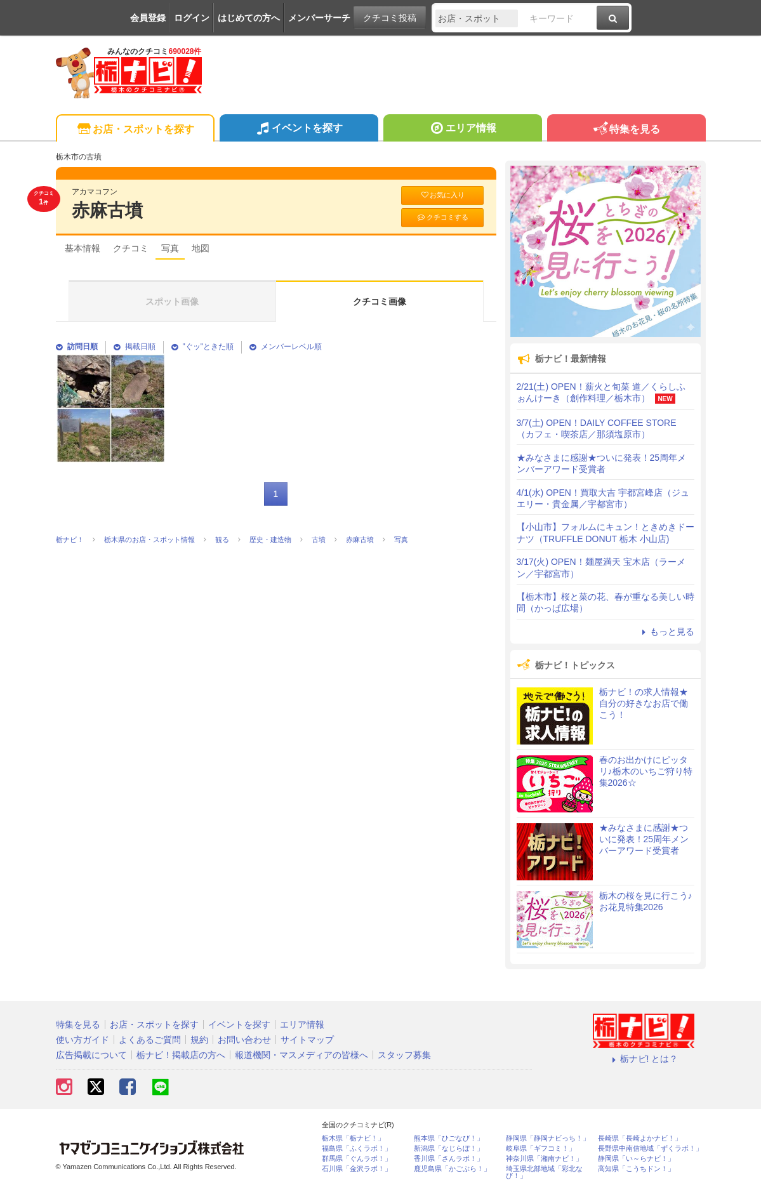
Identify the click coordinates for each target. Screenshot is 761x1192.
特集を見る (626, 129)
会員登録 (148, 18)
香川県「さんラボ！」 (449, 1158)
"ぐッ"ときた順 (202, 346)
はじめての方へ (249, 18)
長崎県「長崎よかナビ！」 (640, 1138)
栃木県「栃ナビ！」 (353, 1138)
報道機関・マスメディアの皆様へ (301, 1055)
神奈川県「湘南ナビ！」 (544, 1158)
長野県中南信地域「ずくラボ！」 (650, 1148)
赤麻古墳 (107, 210)
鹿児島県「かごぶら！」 (452, 1168)
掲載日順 (135, 346)
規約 (199, 1040)
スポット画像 (172, 301)
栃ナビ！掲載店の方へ (180, 1055)
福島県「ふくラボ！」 (357, 1148)
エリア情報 (462, 129)
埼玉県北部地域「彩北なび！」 (544, 1172)
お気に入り (442, 195)
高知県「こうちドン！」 (636, 1168)
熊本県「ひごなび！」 (449, 1138)
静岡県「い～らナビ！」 (636, 1158)
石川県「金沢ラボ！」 (357, 1168)
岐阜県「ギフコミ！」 (541, 1148)
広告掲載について (91, 1055)
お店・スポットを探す (135, 129)
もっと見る (666, 631)
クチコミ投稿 (389, 18)
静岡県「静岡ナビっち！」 (548, 1138)
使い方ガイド (82, 1040)
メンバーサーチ (319, 18)
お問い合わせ (244, 1040)
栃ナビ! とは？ (643, 1059)
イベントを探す (299, 129)
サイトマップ (307, 1040)
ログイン (191, 18)
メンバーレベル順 (285, 346)
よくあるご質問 (150, 1040)
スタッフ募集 (404, 1055)
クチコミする (442, 217)
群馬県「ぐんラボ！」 (357, 1158)
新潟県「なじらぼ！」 (449, 1148)
